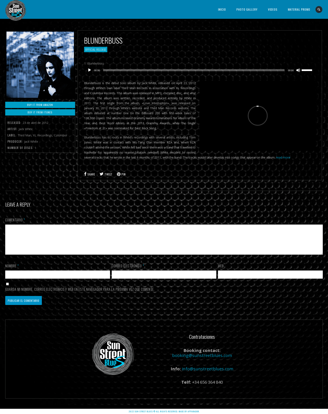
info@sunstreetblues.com (207, 374)
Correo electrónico (128, 270)
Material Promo (299, 9)
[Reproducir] (89, 70)
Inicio (222, 9)
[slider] (193, 70)
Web (221, 270)
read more (283, 157)
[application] (199, 70)
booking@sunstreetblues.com (202, 360)
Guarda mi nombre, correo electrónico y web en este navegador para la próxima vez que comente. (80, 294)
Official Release (95, 49)
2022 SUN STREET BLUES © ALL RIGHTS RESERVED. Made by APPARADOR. (164, 411)
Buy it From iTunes (40, 112)
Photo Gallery (247, 9)
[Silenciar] (298, 70)
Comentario (15, 219)
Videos (272, 9)
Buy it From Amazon (40, 105)
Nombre (12, 270)
